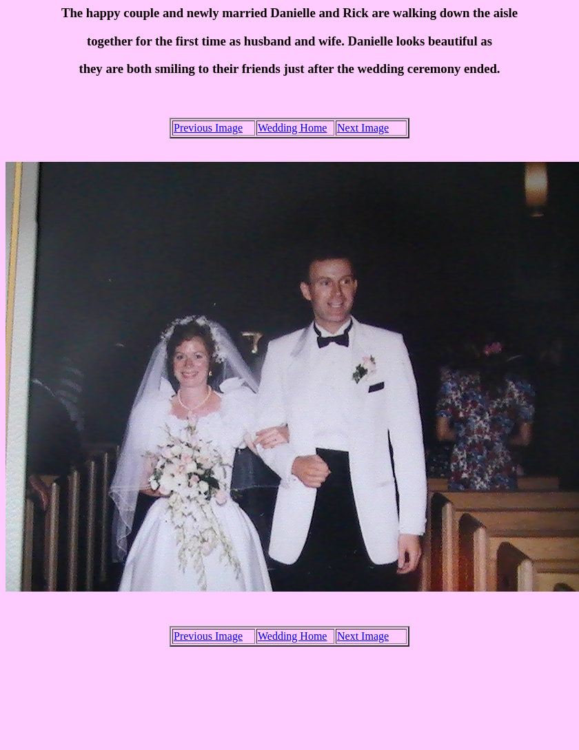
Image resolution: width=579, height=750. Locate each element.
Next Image (363, 128)
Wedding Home (292, 128)
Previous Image (208, 128)
